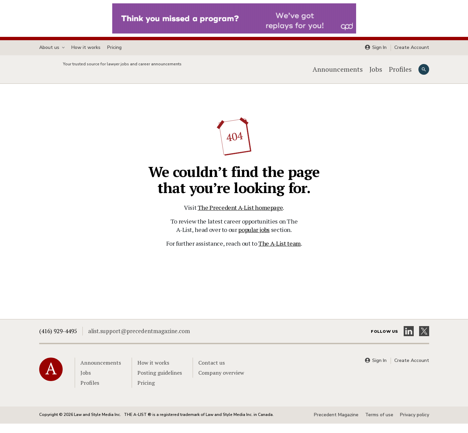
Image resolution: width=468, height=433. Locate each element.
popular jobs (254, 239)
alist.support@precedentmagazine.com (139, 340)
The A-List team (279, 253)
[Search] (423, 74)
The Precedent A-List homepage (240, 217)
